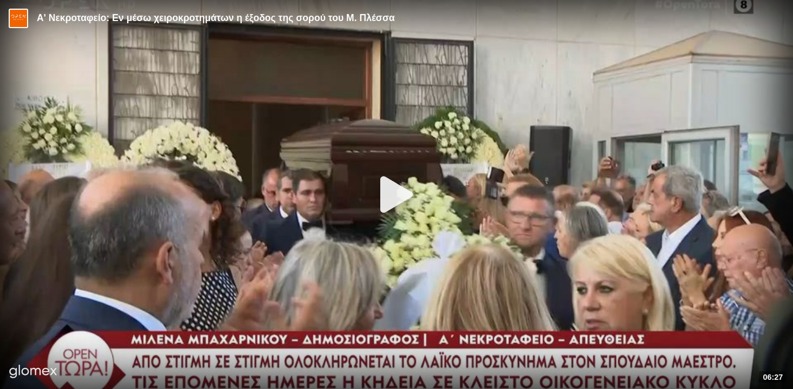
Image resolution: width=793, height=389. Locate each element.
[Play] (396, 194)
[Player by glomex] (33, 372)
